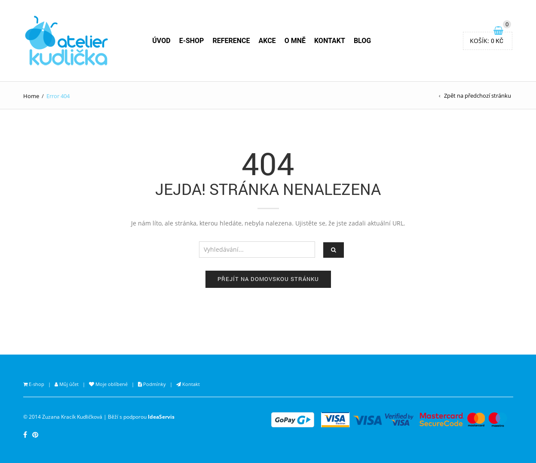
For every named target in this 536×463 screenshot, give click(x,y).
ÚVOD (161, 41)
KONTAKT (329, 41)
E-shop (36, 384)
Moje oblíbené (111, 384)
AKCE (267, 41)
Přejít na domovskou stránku (268, 278)
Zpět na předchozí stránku (477, 95)
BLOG (362, 41)
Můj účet (68, 384)
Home (31, 96)
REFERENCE (231, 41)
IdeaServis (161, 416)
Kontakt (190, 384)
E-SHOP (191, 41)
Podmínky (154, 384)
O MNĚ (295, 41)
